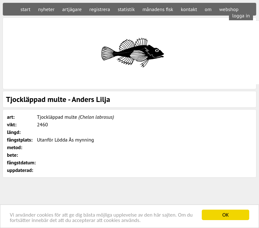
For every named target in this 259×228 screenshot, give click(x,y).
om (208, 9)
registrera (99, 9)
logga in (241, 15)
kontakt (189, 9)
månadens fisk (157, 9)
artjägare (72, 9)
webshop (228, 9)
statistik (126, 9)
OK (225, 215)
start (25, 9)
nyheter (46, 9)
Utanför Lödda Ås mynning (65, 139)
